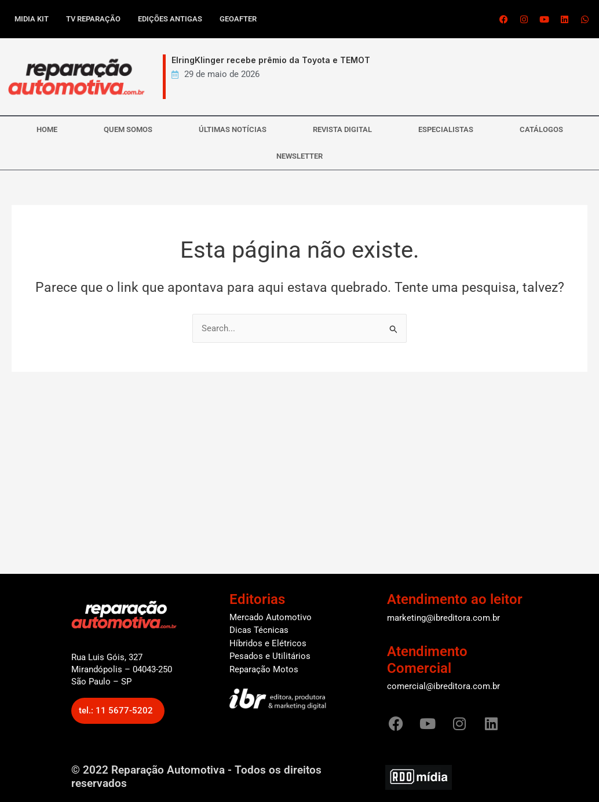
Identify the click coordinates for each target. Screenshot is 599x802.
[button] (118, 711)
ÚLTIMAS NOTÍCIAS (232, 129)
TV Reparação (93, 18)
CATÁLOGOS (541, 129)
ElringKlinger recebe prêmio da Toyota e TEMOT (270, 60)
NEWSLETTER (299, 156)
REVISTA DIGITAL (342, 129)
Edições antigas (170, 18)
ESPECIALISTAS (445, 129)
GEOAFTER (238, 18)
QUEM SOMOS (128, 129)
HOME (46, 129)
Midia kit (31, 18)
